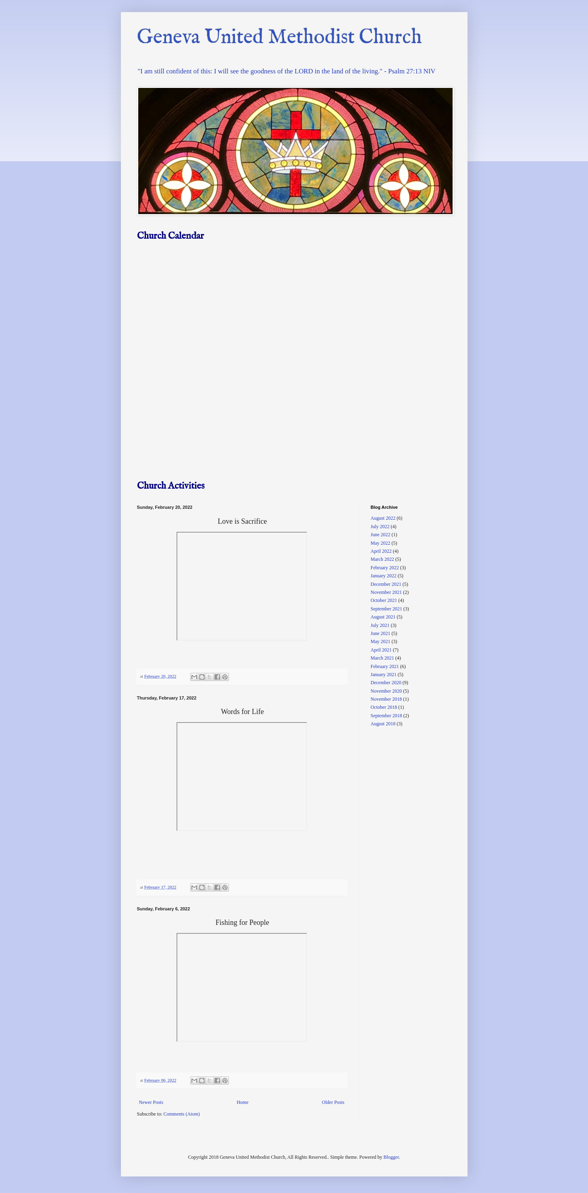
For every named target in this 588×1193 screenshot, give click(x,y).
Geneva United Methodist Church (279, 37)
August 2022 (383, 518)
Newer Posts (151, 1102)
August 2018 (383, 724)
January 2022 (384, 576)
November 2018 (386, 699)
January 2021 (384, 674)
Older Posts (333, 1102)
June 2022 (381, 534)
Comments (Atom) (182, 1114)
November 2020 (386, 691)
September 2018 (386, 715)
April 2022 (381, 551)
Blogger (391, 1157)
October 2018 (384, 707)
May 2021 (381, 641)
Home (242, 1102)
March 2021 (382, 658)
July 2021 (380, 625)
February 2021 (385, 666)
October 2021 (384, 600)
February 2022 (385, 567)
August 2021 (383, 617)
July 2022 (380, 526)
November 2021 (386, 592)
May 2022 (381, 543)
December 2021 (386, 584)
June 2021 (381, 633)
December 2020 (386, 682)
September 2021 (386, 609)
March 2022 (382, 559)
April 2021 (381, 650)
